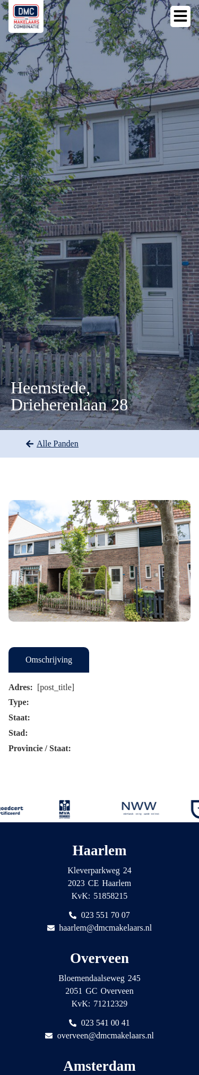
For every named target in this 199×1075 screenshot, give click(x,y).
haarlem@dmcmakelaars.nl (105, 927)
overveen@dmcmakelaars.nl (105, 1035)
